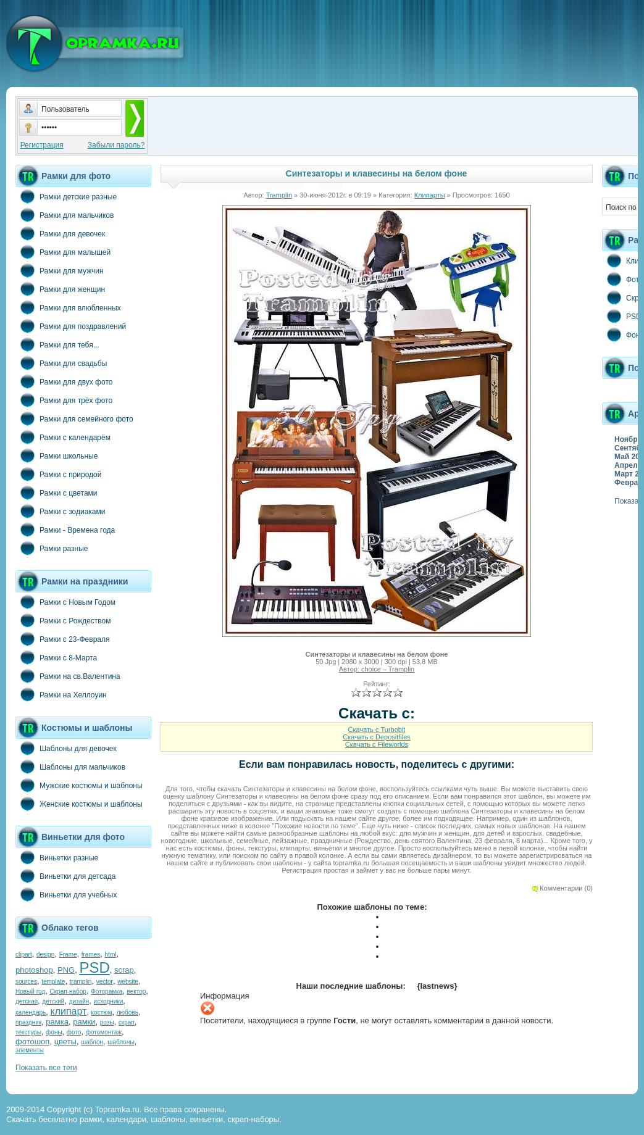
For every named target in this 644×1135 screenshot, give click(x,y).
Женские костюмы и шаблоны (79, 803)
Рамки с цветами (56, 492)
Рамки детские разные (66, 196)
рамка (57, 1021)
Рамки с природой (58, 474)
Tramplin (279, 195)
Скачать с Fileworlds (376, 744)
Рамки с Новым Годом (65, 601)
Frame (68, 954)
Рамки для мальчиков (64, 215)
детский (53, 1001)
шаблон (92, 1042)
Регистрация (42, 145)
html (111, 954)
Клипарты (429, 195)
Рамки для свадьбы (61, 363)
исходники (108, 1001)
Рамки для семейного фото (74, 418)
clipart (23, 954)
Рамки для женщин (60, 289)
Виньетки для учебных (66, 894)
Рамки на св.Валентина (67, 676)
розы (107, 1022)
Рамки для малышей (63, 252)
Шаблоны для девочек (66, 748)
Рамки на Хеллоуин (61, 694)
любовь (127, 1012)
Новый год (30, 991)
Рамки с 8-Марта (56, 657)
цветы (65, 1041)
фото (74, 1032)
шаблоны (120, 1042)
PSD (94, 967)
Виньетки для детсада (65, 876)
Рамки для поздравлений (70, 326)
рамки (84, 1021)
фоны (54, 1032)
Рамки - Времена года (65, 529)
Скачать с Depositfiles (377, 737)
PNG (66, 970)
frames (91, 954)
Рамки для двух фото (63, 381)
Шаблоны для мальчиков (70, 766)
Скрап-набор (68, 991)
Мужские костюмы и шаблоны (79, 785)
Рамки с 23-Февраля (62, 639)
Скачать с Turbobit (377, 729)
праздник (28, 1022)
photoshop (34, 970)
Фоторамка (106, 991)
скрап (127, 1022)
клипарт (68, 1011)
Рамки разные (51, 548)
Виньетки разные (56, 857)
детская (26, 1001)
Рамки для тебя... (57, 344)
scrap (124, 970)
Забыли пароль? (116, 145)
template (53, 981)
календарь (30, 1012)
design (45, 954)
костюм (101, 1012)
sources (26, 981)
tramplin (81, 981)
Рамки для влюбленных (68, 307)
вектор (136, 991)
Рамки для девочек (60, 233)
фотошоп (32, 1041)
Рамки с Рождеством (63, 620)
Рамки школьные (56, 455)
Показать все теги (46, 1067)
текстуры (28, 1032)
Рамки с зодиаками (60, 511)
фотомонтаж (104, 1032)
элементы (29, 1050)
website (127, 981)
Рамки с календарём (63, 437)
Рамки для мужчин (59, 270)
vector (104, 981)
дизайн (79, 1001)
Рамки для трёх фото (63, 400)
